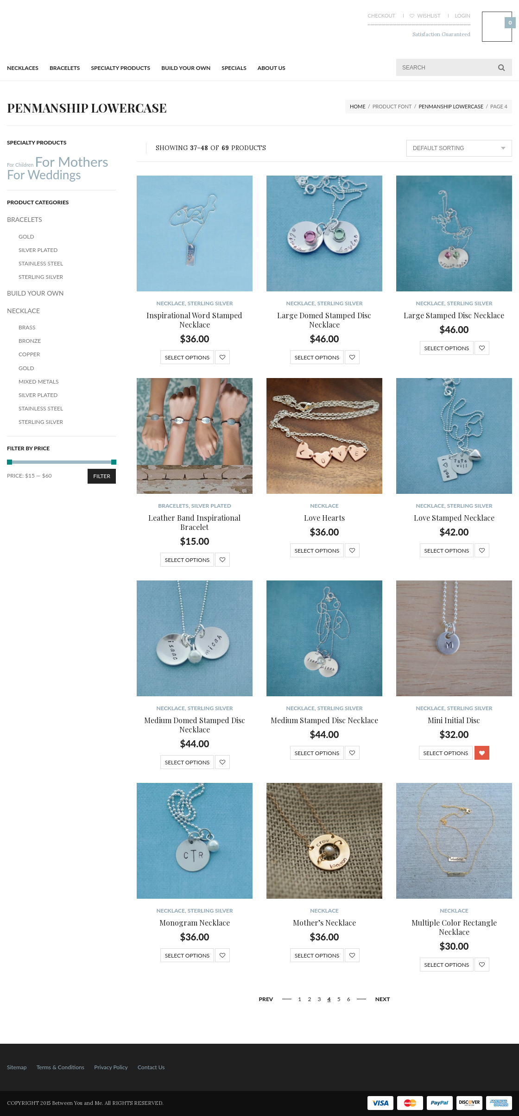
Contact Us (151, 1067)
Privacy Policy (110, 1067)
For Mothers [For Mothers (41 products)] (71, 161)
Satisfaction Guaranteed (441, 34)
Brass (27, 327)
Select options (187, 357)
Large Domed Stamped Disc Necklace (324, 319)
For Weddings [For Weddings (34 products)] (44, 174)
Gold (26, 236)
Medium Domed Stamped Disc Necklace (194, 724)
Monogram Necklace (194, 922)
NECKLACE (170, 303)
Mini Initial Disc (454, 720)
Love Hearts (324, 518)
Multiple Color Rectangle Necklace (454, 927)
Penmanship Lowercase (451, 106)
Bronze (30, 340)
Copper (29, 354)
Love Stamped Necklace (454, 518)
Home (358, 106)
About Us (271, 67)
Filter (101, 476)
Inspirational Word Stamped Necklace (194, 319)
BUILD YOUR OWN (185, 67)
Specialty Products (121, 67)
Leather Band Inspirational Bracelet (194, 522)
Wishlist (425, 16)
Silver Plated (211, 505)
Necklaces (22, 67)
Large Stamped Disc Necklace (454, 315)
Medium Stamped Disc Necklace (324, 720)
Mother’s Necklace (324, 922)
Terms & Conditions (60, 1067)
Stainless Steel (41, 263)
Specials (234, 67)
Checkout (381, 16)
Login (462, 16)
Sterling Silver (210, 303)
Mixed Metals (39, 381)
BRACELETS (65, 67)
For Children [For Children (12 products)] (20, 165)
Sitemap (17, 1067)
